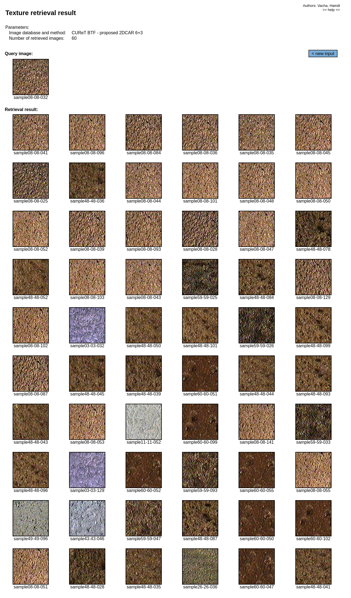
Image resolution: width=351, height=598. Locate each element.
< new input (323, 53)
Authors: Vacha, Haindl (321, 6)
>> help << (331, 10)
